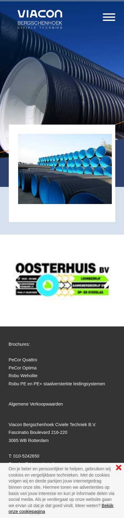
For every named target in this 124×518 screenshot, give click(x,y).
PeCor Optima (23, 367)
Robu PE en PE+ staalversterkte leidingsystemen (57, 383)
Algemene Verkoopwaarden (36, 404)
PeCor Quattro (23, 359)
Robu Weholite (23, 375)
